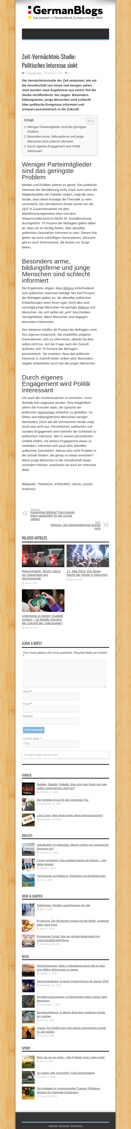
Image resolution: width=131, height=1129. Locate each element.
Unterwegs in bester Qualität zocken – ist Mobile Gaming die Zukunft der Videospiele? (42, 619)
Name (26, 691)
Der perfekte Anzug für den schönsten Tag (62, 799)
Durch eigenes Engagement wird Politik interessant (53, 149)
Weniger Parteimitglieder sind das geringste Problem (56, 129)
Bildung (68, 288)
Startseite (52, 1126)
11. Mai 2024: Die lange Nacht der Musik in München (87, 573)
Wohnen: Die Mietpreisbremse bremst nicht (74, 525)
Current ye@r (32, 738)
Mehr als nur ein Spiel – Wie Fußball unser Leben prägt (71, 1057)
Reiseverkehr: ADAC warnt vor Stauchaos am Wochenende (41, 574)
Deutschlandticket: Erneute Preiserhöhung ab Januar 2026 (73, 981)
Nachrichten (46, 412)
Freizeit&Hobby (34, 73)
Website (28, 716)
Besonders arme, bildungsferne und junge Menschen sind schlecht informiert (55, 139)
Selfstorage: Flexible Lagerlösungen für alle (63, 905)
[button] (88, 121)
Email (26, 703)
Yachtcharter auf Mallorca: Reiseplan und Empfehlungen (71, 875)
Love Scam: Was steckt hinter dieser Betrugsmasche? (70, 815)
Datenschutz (77, 1126)
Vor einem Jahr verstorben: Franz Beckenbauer (66, 1072)
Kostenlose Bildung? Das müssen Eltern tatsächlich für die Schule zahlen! (56, 514)
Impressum (64, 1126)
